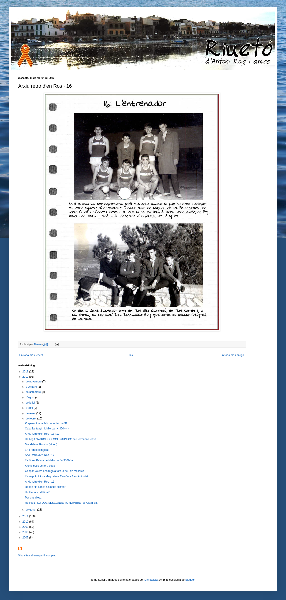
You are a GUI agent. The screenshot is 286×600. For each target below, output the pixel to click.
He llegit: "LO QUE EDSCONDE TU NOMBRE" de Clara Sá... (62, 502)
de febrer (31, 418)
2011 (25, 516)
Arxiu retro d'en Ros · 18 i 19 (42, 433)
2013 (25, 371)
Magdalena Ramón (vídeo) (41, 444)
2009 (25, 526)
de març (31, 413)
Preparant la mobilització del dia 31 (46, 423)
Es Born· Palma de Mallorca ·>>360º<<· (49, 460)
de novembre (34, 381)
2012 (25, 376)
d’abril (30, 407)
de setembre (34, 392)
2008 (25, 532)
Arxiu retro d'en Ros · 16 (39, 481)
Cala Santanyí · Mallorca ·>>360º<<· (47, 428)
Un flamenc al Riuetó (37, 492)
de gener (31, 509)
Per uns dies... (33, 497)
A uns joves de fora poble (40, 465)
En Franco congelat (37, 449)
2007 (25, 537)
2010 (25, 521)
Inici (131, 355)
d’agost (30, 397)
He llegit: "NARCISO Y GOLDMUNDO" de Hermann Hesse (60, 439)
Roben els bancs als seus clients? (45, 486)
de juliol (31, 402)
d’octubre (32, 386)
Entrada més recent (31, 355)
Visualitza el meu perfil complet (37, 555)
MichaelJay (151, 579)
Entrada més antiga (232, 355)
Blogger (190, 579)
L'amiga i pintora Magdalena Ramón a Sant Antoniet (56, 476)
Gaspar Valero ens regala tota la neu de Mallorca (54, 471)
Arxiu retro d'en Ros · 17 (39, 455)
